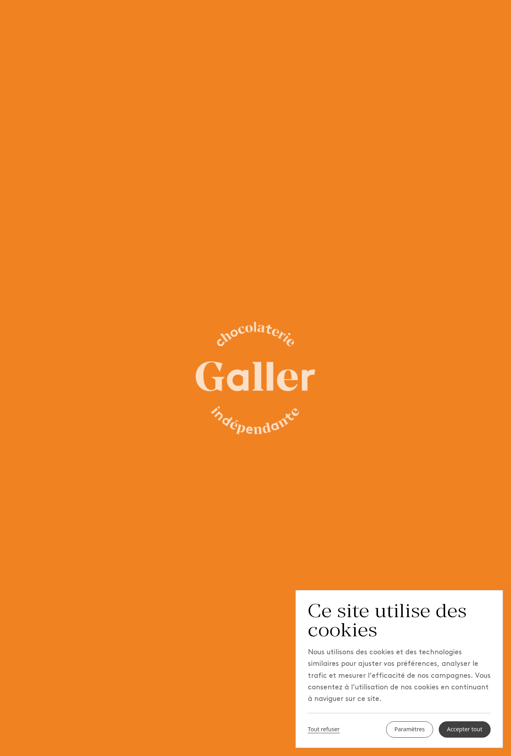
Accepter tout (465, 729)
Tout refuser (324, 729)
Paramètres (409, 729)
